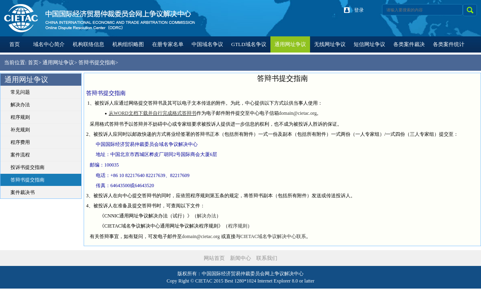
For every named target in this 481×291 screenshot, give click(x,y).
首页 (33, 62)
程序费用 (20, 142)
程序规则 (20, 117)
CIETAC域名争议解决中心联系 (273, 236)
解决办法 (20, 105)
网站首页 (214, 258)
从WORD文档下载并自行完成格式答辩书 (152, 113)
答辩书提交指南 (96, 62)
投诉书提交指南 (27, 167)
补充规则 (20, 130)
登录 (359, 10)
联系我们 (266, 258)
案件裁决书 (23, 192)
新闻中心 (240, 258)
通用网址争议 (58, 62)
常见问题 (20, 92)
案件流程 (20, 155)
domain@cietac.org (298, 113)
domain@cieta (196, 236)
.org (216, 236)
